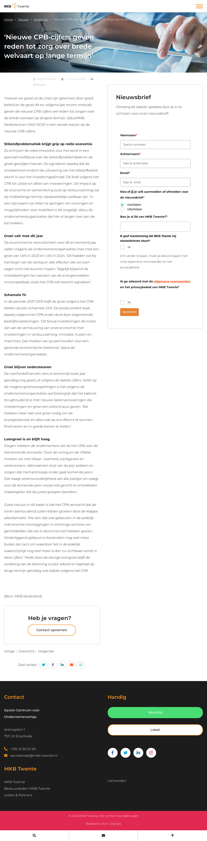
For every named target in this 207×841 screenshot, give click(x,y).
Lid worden (117, 781)
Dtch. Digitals (111, 824)
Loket (155, 730)
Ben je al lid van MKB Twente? (144, 216)
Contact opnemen (51, 630)
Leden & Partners (18, 795)
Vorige (9, 651)
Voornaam (128, 135)
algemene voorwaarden (172, 281)
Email (125, 173)
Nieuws (23, 19)
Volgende (46, 651)
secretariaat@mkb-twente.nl (33, 756)
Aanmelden (129, 312)
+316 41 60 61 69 (23, 749)
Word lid (155, 712)
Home (8, 19)
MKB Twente (14, 782)
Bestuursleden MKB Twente (27, 788)
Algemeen (41, 19)
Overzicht (26, 651)
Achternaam (130, 154)
